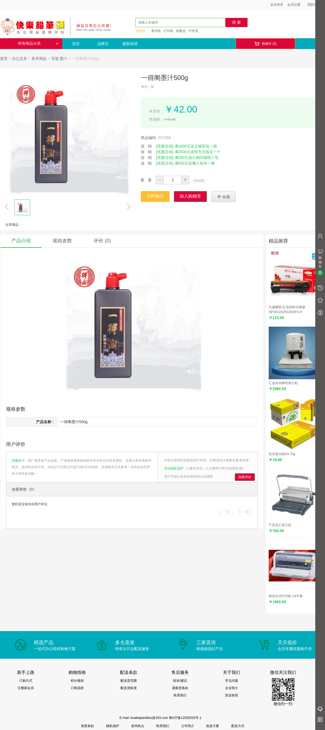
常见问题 (231, 681)
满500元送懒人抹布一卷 (194, 163)
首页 (76, 43)
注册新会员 (26, 688)
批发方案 (212, 726)
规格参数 (62, 240)
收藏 (223, 196)
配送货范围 (129, 681)
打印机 (168, 31)
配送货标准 (129, 688)
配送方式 (237, 726)
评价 (102, 240)
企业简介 (231, 688)
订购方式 (25, 681)
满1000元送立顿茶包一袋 (195, 146)
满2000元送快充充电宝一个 (197, 152)
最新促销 (130, 43)
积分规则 (77, 681)
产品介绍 (21, 240)
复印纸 (156, 31)
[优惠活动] (164, 146)
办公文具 (19, 58)
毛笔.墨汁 (59, 58)
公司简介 (187, 726)
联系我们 (180, 695)
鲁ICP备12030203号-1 (185, 718)
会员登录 (276, 5)
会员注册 (293, 5)
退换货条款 (180, 688)
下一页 (243, 512)
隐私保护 (112, 726)
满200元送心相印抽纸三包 (196, 157)
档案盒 (181, 31)
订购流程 (77, 688)
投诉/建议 (180, 681)
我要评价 (244, 477)
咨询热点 (137, 726)
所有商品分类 (38, 43)
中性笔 (193, 31)
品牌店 (103, 43)
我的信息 (315, 5)
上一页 (224, 512)
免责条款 (87, 726)
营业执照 (231, 695)
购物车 (265, 44)
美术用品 (39, 58)
